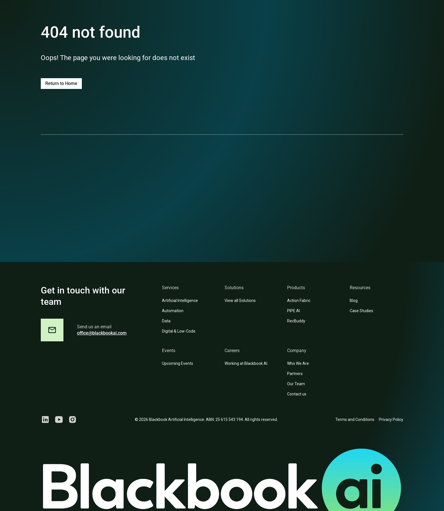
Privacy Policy (391, 419)
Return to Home (61, 83)
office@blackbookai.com (102, 333)
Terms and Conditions (354, 419)
